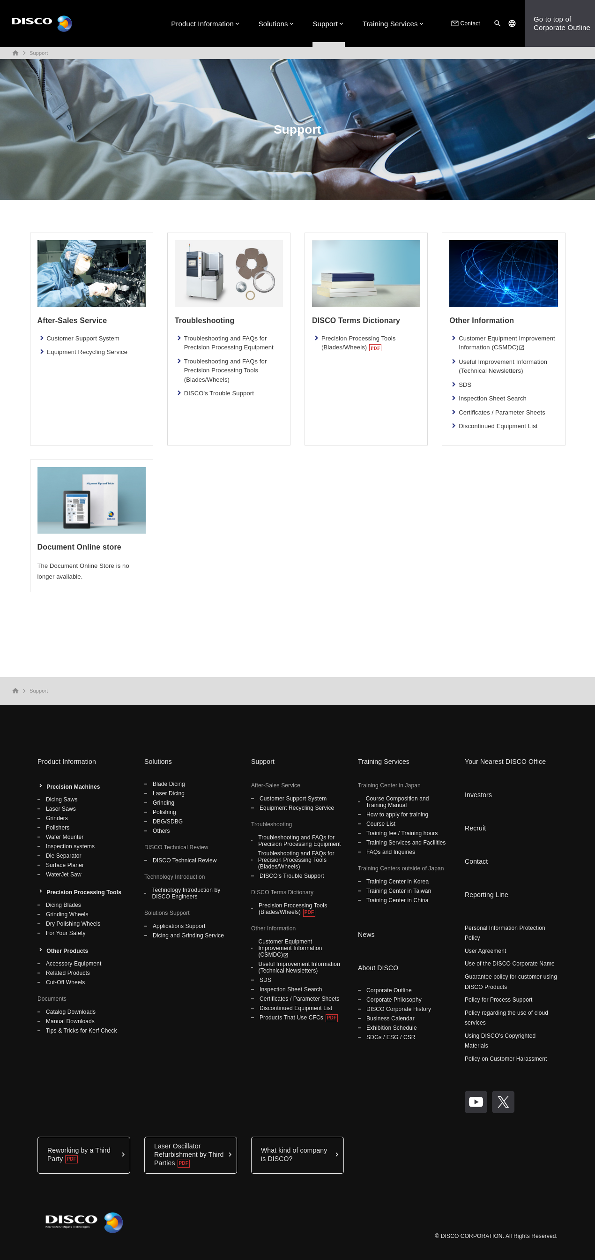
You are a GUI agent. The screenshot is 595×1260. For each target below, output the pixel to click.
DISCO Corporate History (398, 1009)
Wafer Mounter (64, 837)
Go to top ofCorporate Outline (562, 23)
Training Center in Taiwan (398, 891)
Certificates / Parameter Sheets (502, 412)
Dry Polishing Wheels (73, 923)
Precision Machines (73, 787)
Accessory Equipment (73, 963)
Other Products (67, 951)
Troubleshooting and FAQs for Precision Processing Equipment (229, 343)
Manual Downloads (70, 1021)
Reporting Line (486, 894)
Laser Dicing (169, 793)
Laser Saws (61, 809)
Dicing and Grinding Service (188, 935)
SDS (465, 384)
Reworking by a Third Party (79, 1154)
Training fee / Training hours (402, 833)
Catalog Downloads (71, 1012)
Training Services (390, 24)
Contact (464, 23)
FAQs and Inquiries (390, 852)
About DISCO (378, 968)
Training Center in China (397, 900)
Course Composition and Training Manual (397, 801)
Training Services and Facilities (406, 842)
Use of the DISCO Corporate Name (510, 963)
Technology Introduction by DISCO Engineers (186, 893)
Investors (478, 795)
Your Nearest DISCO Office (505, 761)
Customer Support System (83, 338)
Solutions (273, 24)
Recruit (475, 828)
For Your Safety (66, 933)
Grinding (163, 803)
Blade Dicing (169, 784)
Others (161, 831)
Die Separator (64, 856)
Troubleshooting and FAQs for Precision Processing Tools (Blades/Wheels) (225, 370)
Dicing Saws (61, 799)
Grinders (57, 818)
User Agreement (485, 951)
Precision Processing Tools (83, 892)
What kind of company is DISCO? (294, 1154)
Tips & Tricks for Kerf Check (81, 1030)
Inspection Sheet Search (493, 398)
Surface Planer (65, 865)
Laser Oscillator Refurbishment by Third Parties (188, 1154)
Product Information (202, 24)
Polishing (164, 812)
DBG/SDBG (168, 821)
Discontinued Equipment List (498, 426)
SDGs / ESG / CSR (391, 1037)
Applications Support (179, 926)
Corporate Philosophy (394, 999)
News (366, 934)
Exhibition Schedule (391, 1028)
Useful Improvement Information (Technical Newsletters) (503, 366)
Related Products (68, 973)
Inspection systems (70, 846)
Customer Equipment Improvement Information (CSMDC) (507, 343)
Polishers (57, 827)
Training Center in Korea (397, 881)
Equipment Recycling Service (87, 351)
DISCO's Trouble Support (219, 393)
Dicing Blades (63, 905)
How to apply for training (397, 814)
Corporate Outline (389, 990)
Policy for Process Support (499, 999)
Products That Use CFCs (291, 1017)
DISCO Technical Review (184, 860)
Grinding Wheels (67, 914)
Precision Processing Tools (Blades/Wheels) (358, 343)
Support (325, 24)
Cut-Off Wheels (65, 982)
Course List (380, 824)
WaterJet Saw (64, 874)
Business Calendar (390, 1018)
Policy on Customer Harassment (506, 1059)
